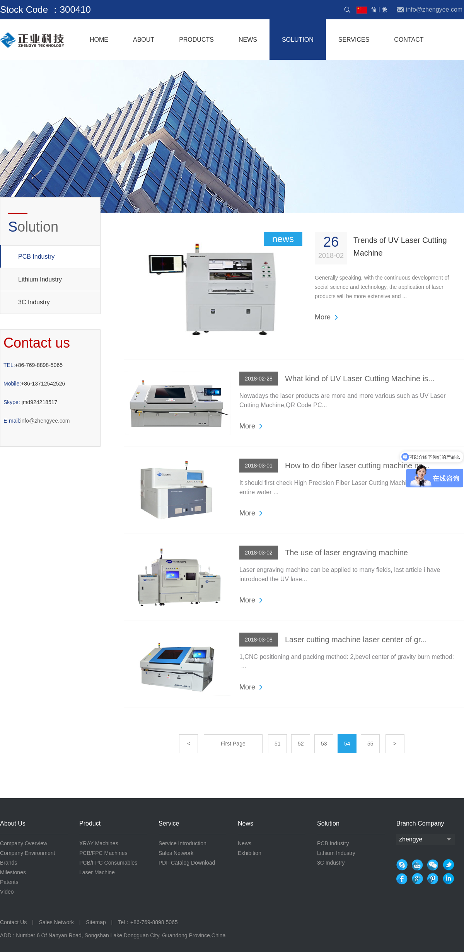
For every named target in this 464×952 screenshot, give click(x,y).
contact (408, 39)
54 (347, 743)
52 (301, 743)
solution (298, 39)
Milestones (13, 872)
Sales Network (176, 853)
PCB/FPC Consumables (108, 863)
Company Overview (23, 843)
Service (169, 823)
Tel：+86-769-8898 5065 (148, 922)
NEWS (248, 39)
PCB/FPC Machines (103, 853)
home (99, 39)
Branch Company (420, 823)
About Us (13, 823)
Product (90, 823)
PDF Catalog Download (187, 863)
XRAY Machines (98, 843)
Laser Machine (97, 872)
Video (7, 892)
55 (370, 743)
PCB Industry (27, 256)
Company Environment (27, 853)
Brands (8, 863)
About (143, 39)
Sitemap (96, 922)
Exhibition (249, 853)
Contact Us (14, 922)
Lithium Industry (40, 279)
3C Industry (34, 302)
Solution (328, 823)
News (245, 823)
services (354, 39)
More (323, 317)
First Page (233, 743)
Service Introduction (182, 843)
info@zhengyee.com (36, 421)
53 (324, 743)
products (196, 39)
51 (278, 743)
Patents (9, 882)
